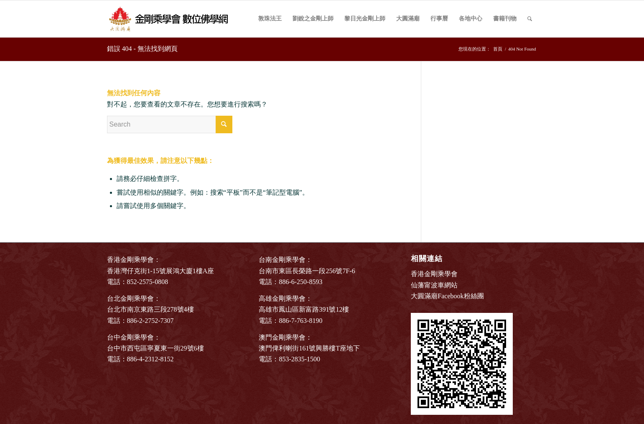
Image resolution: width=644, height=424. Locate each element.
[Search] (529, 18)
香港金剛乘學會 (434, 273)
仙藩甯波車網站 (434, 285)
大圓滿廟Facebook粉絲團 (447, 296)
